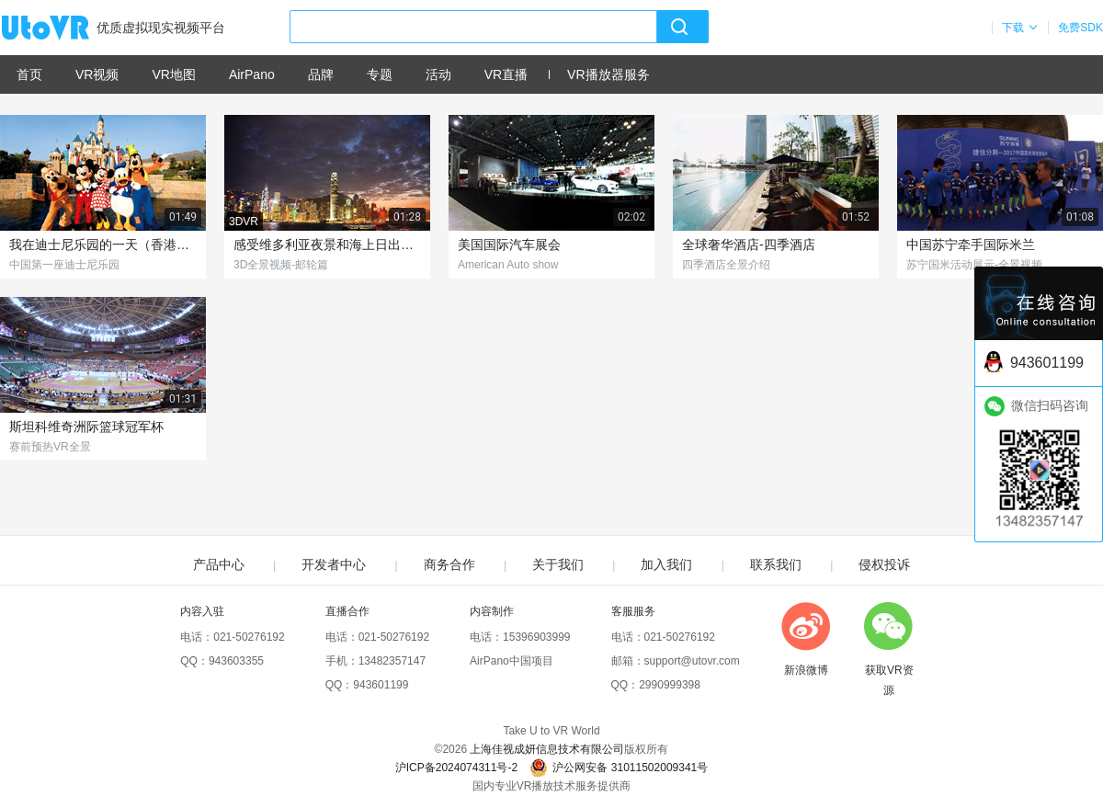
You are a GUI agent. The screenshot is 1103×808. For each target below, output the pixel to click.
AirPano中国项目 (511, 660)
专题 (379, 74)
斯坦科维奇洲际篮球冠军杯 (86, 426)
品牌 (321, 74)
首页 (29, 74)
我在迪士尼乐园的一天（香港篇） (103, 244)
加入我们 (666, 564)
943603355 (236, 660)
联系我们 (776, 564)
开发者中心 (333, 564)
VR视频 (97, 74)
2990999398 (669, 684)
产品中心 (218, 564)
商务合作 (449, 564)
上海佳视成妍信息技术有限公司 (547, 749)
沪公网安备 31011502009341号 (618, 767)
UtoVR (65, 28)
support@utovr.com (692, 660)
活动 (438, 74)
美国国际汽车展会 (509, 244)
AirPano (252, 74)
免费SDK (1080, 27)
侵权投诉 (884, 564)
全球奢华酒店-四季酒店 (748, 244)
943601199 (380, 684)
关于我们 (558, 564)
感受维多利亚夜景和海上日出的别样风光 (327, 244)
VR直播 (506, 74)
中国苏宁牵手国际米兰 (970, 244)
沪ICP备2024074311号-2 (456, 767)
